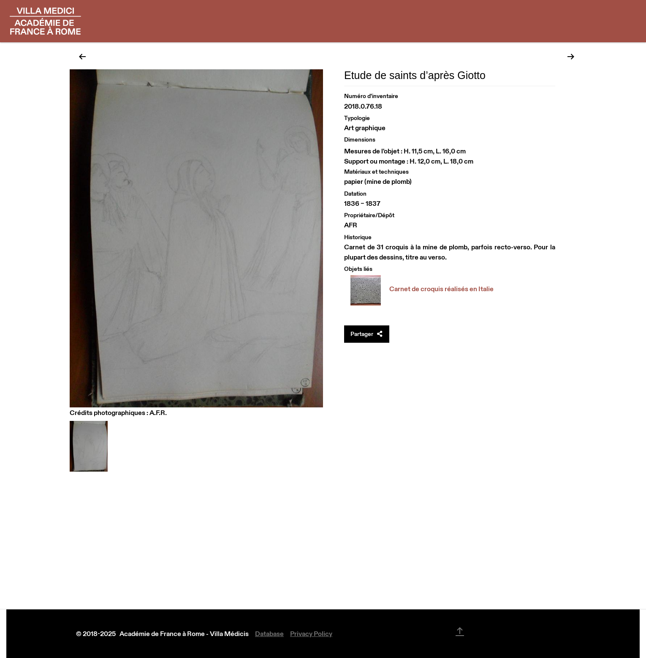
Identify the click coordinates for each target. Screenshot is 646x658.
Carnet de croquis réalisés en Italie (441, 288)
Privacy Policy (311, 633)
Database (269, 633)
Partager (366, 334)
